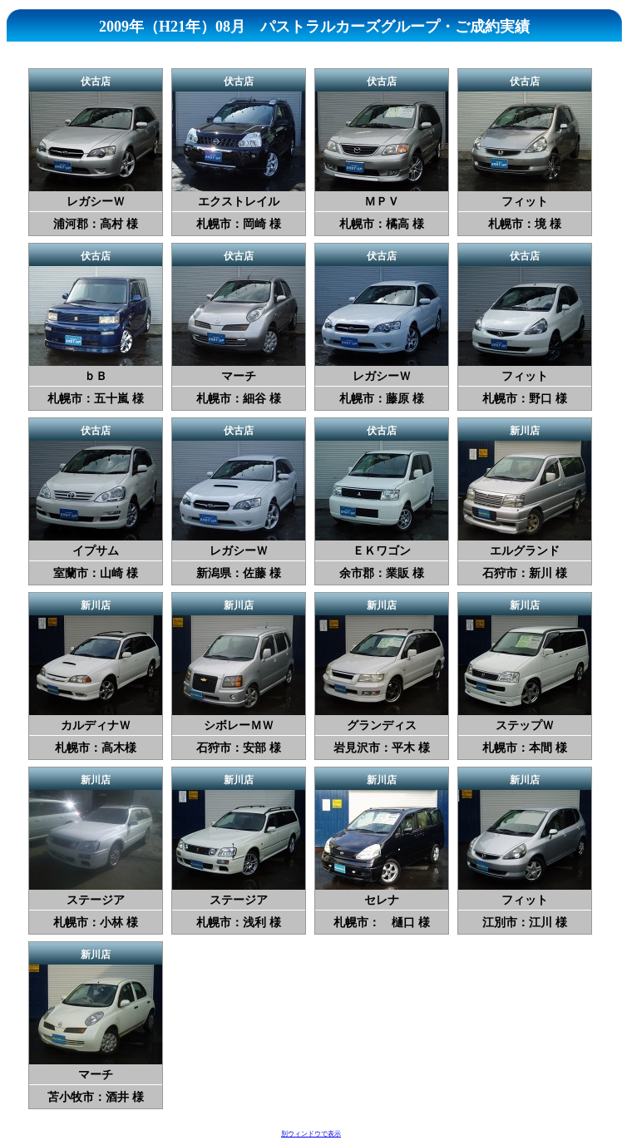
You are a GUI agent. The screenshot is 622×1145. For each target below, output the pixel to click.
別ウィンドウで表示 (311, 1134)
